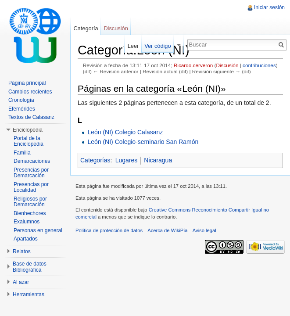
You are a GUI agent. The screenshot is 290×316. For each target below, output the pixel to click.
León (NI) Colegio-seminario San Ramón (142, 141)
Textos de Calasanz (31, 117)
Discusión (227, 65)
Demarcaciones (32, 161)
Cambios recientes (30, 92)
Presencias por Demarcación (31, 173)
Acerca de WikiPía (167, 230)
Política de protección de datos (109, 230)
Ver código (157, 46)
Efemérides (21, 109)
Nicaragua (158, 160)
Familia (22, 153)
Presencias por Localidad (31, 187)
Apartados (26, 239)
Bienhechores (30, 213)
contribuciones (259, 65)
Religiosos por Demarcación (30, 202)
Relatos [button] (22, 251)
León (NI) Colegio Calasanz (125, 132)
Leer (133, 46)
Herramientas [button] (28, 294)
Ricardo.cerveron (193, 65)
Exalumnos (26, 222)
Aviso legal (204, 230)
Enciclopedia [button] (28, 130)
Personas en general (38, 230)
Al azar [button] (21, 282)
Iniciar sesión (269, 7)
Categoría (85, 28)
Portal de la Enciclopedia (28, 141)
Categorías (95, 160)
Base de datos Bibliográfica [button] (30, 267)
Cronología (21, 100)
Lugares (126, 160)
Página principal (27, 83)
